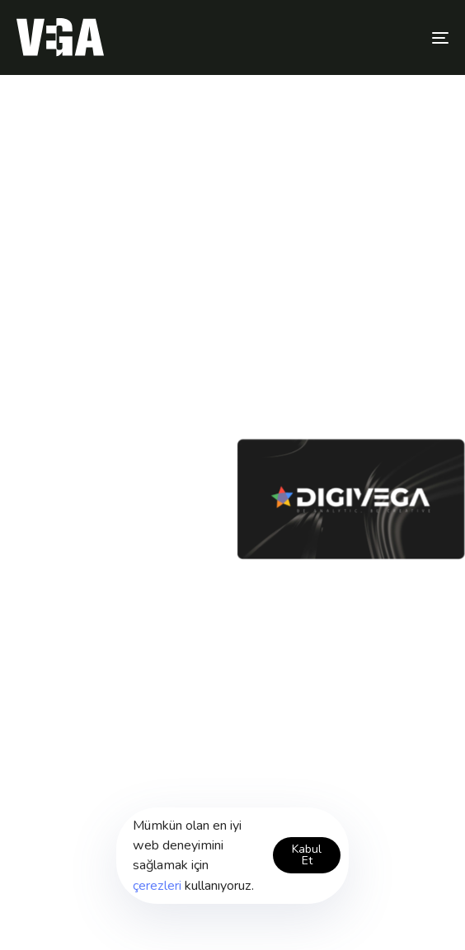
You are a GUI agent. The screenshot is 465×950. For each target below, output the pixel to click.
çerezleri (157, 886)
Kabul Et (307, 854)
